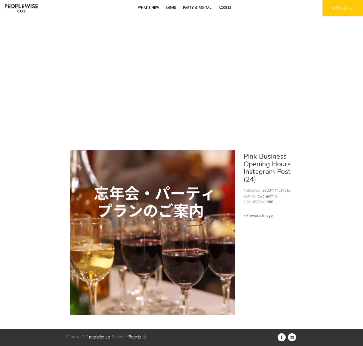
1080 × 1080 (262, 201)
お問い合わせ (343, 8)
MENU (171, 8)
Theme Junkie (137, 336)
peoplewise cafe (99, 336)
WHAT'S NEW (148, 8)
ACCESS (225, 8)
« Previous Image (258, 215)
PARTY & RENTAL (197, 8)
